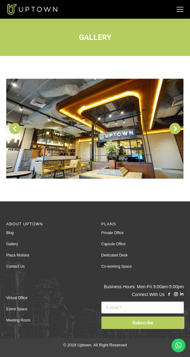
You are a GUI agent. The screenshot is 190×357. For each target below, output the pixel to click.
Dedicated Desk (114, 255)
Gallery (12, 244)
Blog (10, 233)
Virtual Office (16, 298)
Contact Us (15, 266)
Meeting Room (18, 320)
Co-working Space (116, 266)
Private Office (112, 233)
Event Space (16, 309)
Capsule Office (113, 244)
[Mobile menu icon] (180, 9)
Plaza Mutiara (17, 255)
